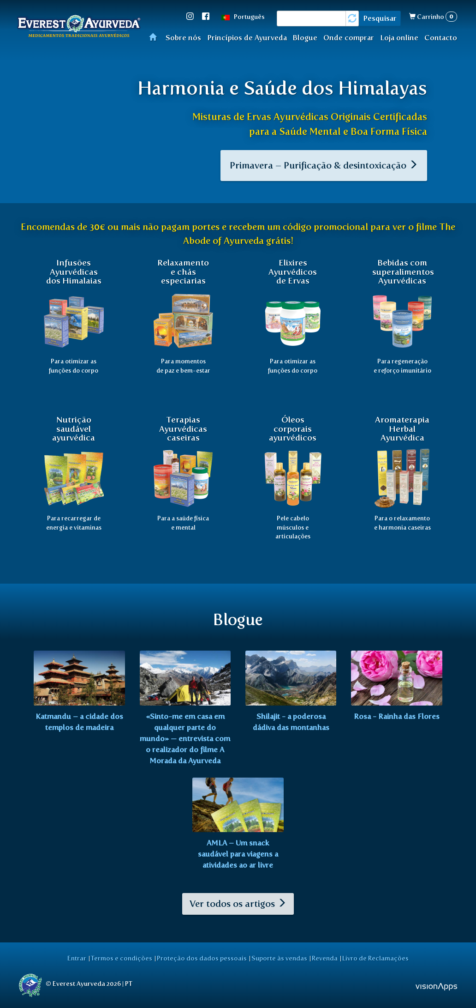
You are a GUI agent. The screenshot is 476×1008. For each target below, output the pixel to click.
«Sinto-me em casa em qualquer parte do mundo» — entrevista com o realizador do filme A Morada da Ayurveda (185, 738)
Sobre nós (183, 37)
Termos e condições (121, 958)
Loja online (399, 37)
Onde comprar (348, 37)
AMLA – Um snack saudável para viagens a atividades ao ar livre (238, 854)
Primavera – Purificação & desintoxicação (324, 165)
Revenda (325, 958)
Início (155, 36)
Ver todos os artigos (238, 903)
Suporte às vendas (279, 958)
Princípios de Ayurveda (247, 37)
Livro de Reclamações (375, 958)
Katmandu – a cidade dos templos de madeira (79, 722)
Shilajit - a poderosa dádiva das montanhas (291, 722)
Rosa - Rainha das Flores (397, 716)
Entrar (76, 958)
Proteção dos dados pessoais (202, 958)
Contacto (440, 37)
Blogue (304, 37)
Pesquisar (380, 18)
